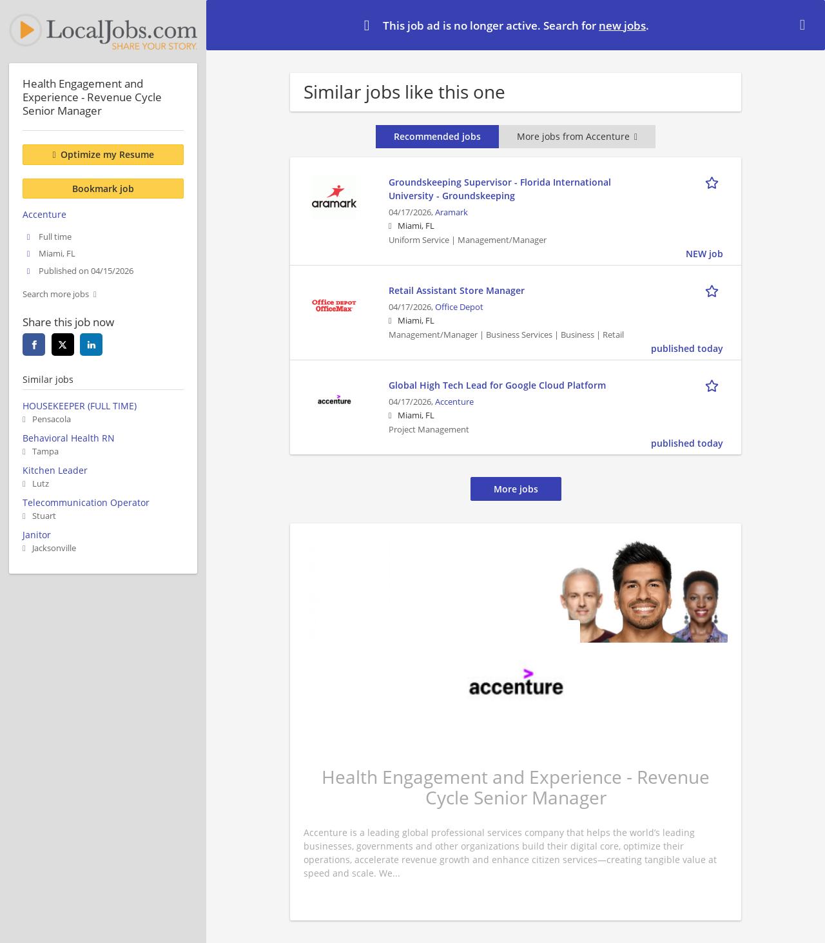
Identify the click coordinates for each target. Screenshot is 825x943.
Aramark (451, 212)
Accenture (454, 401)
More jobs (516, 489)
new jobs (622, 25)
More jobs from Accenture (577, 136)
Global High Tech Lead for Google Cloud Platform (497, 385)
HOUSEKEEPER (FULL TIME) (80, 406)
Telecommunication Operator (86, 502)
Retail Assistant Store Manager (457, 290)
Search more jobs (56, 294)
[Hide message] (805, 24)
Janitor (37, 535)
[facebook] (34, 344)
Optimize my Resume (107, 154)
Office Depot (459, 307)
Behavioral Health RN (69, 438)
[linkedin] (91, 344)
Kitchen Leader (55, 470)
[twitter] (63, 344)
